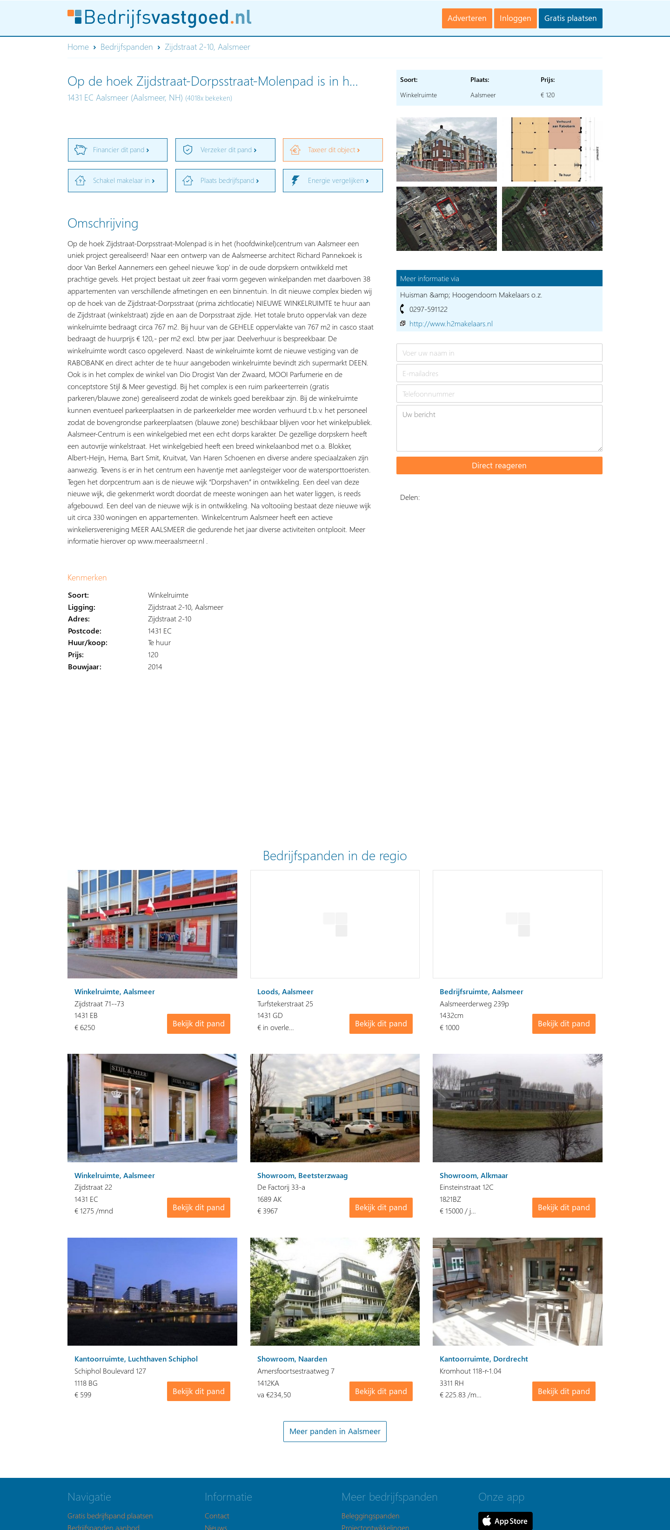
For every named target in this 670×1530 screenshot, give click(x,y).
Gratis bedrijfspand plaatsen (110, 1515)
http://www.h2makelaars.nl (451, 323)
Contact (217, 1515)
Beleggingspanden (371, 1515)
